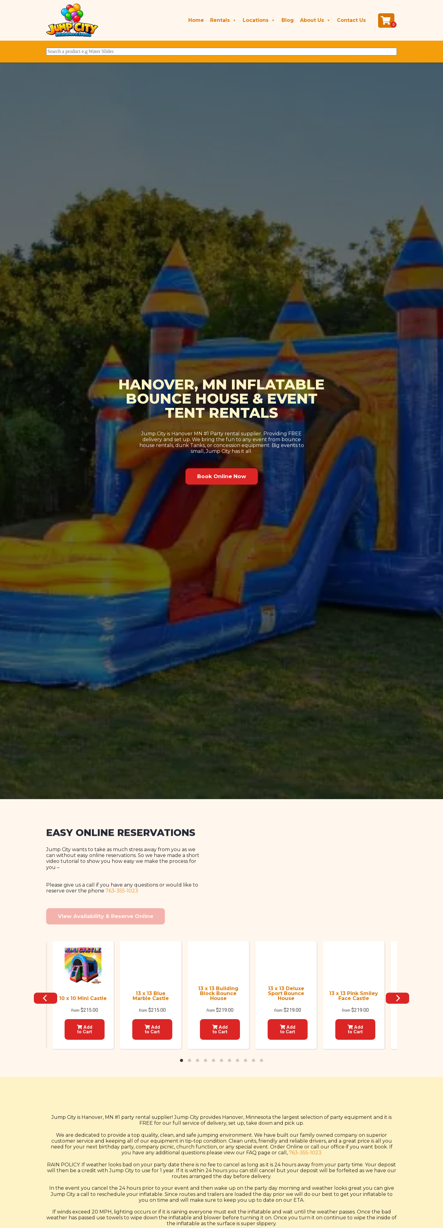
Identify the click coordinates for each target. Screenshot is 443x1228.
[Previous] (45, 998)
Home (196, 20)
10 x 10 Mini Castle (83, 998)
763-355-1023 (122, 938)
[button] (222, 476)
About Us (315, 20)
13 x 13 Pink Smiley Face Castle (353, 995)
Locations (259, 20)
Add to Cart (84, 1029)
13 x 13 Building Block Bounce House (218, 993)
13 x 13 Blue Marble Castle (151, 995)
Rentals (223, 20)
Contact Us (351, 20)
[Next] (397, 998)
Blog (287, 20)
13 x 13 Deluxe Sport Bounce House (286, 993)
